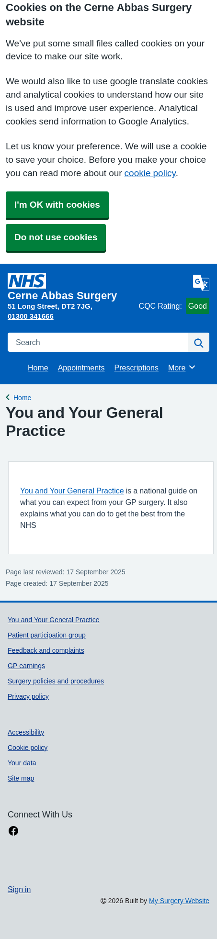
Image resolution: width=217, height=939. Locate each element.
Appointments (81, 367)
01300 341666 (31, 316)
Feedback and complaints (46, 650)
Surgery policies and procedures (56, 681)
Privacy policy (28, 696)
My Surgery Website (179, 900)
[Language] (201, 282)
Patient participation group (47, 635)
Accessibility (26, 732)
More (182, 367)
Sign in (19, 889)
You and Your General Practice (72, 490)
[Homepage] (71, 287)
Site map (21, 778)
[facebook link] (13, 831)
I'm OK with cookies (57, 204)
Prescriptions (136, 367)
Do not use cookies (55, 237)
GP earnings (26, 665)
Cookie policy (27, 747)
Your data (22, 763)
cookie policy (150, 173)
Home (38, 367)
